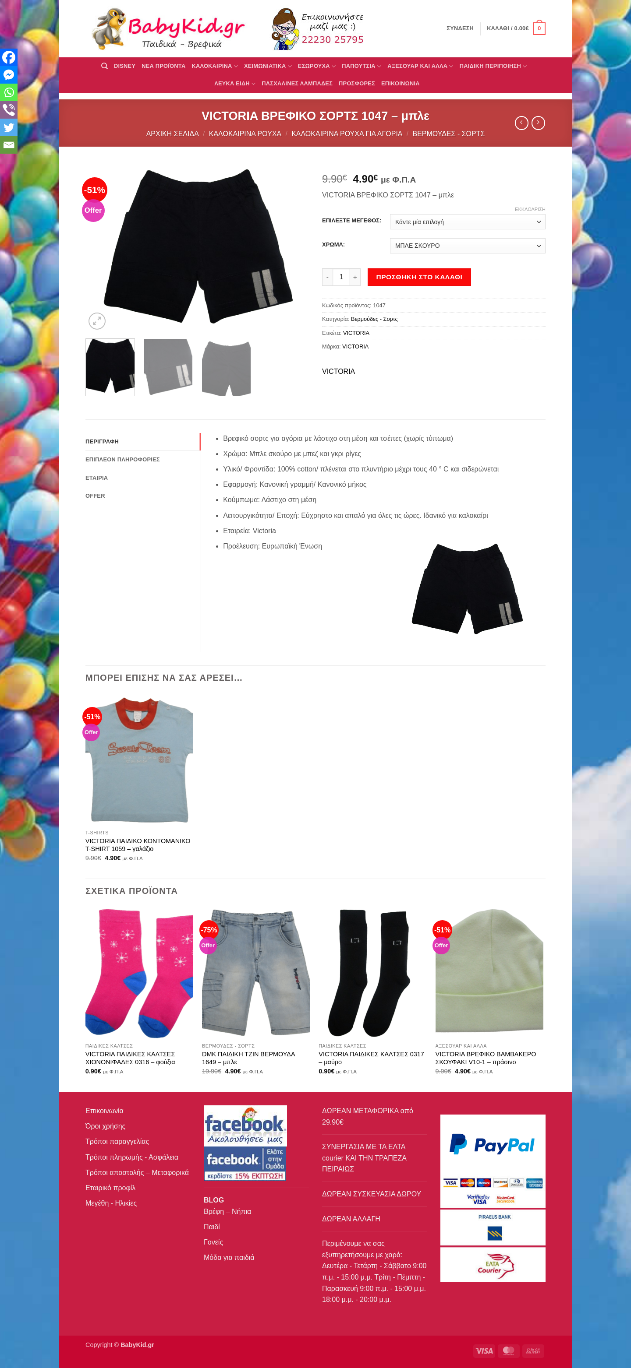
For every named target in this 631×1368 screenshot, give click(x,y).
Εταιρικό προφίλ (110, 1188)
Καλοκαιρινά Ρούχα (245, 133)
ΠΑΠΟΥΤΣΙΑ (361, 66)
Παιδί (212, 1227)
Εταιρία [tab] (96, 478)
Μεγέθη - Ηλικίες (111, 1203)
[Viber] (9, 110)
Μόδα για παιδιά (229, 1257)
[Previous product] (538, 123)
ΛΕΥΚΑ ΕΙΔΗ (234, 84)
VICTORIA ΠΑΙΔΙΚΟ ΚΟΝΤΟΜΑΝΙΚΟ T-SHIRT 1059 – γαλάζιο (138, 845)
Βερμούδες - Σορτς (448, 133)
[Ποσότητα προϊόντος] (341, 277)
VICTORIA (356, 333)
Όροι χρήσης (105, 1126)
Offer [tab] (95, 495)
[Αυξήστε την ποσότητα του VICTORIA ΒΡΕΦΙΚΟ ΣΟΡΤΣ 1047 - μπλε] (355, 277)
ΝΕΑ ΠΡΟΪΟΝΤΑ (163, 66)
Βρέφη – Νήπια (227, 1211)
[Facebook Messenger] (9, 75)
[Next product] (521, 123)
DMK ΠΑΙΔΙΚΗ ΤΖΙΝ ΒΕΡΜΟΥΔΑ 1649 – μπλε (248, 1058)
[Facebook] (9, 57)
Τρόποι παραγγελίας (117, 1141)
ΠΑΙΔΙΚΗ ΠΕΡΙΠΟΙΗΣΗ (493, 66)
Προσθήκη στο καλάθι (419, 277)
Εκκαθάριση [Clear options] (530, 209)
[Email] (9, 145)
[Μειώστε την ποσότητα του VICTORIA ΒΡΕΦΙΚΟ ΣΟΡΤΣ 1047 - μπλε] (327, 277)
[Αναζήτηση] (104, 66)
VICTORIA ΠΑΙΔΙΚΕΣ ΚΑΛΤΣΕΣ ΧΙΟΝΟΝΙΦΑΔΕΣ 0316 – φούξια (130, 1058)
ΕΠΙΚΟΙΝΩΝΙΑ (400, 83)
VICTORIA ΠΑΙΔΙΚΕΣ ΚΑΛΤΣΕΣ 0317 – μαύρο (371, 1058)
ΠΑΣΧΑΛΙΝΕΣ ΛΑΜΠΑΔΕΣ (297, 83)
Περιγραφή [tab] (102, 441)
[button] (516, 29)
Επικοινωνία (104, 1111)
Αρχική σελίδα (172, 133)
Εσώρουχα (317, 66)
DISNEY (124, 66)
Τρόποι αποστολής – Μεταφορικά (137, 1172)
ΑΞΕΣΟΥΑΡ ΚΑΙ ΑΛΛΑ (420, 66)
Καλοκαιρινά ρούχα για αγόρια (346, 133)
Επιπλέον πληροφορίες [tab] (122, 459)
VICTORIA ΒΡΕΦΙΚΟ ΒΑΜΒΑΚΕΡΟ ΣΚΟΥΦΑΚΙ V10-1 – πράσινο (486, 1058)
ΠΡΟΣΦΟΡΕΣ (357, 83)
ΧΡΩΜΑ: (333, 245)
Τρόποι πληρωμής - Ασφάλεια (131, 1157)
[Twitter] (9, 127)
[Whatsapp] (9, 92)
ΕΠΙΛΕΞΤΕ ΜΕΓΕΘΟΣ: (351, 221)
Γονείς (213, 1242)
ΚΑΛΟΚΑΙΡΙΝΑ (214, 66)
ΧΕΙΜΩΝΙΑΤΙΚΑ (268, 66)
